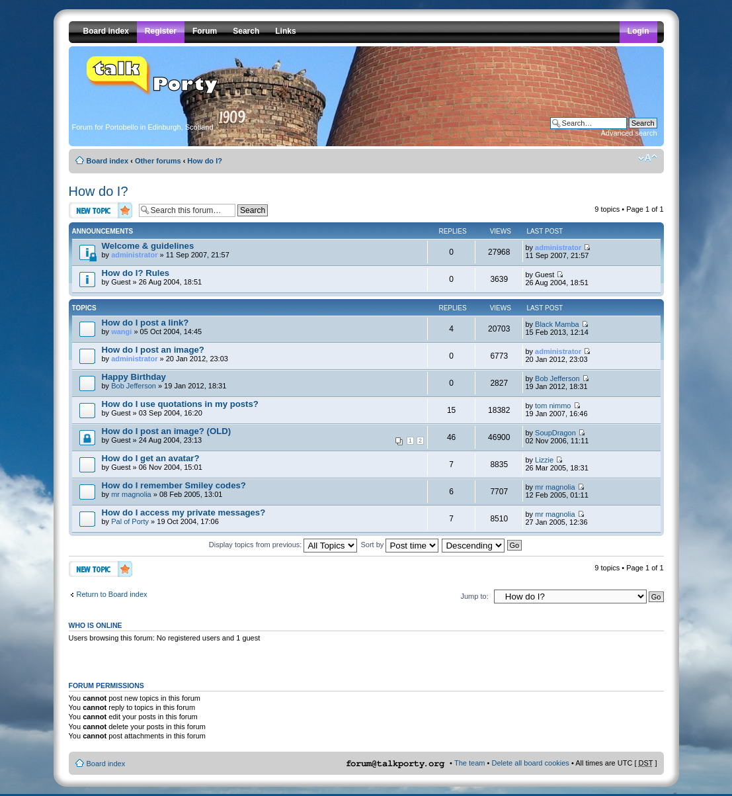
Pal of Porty (130, 521)
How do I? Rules (136, 273)
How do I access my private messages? (184, 512)
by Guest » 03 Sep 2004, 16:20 (180, 408)
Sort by (400, 545)
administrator (134, 255)
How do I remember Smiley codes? (174, 485)
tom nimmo (553, 406)
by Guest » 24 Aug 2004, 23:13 (264, 436)
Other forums (158, 161)
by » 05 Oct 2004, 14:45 (152, 326)
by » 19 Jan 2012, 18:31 (164, 381)
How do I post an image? (153, 350)
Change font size (647, 158)
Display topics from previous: (283, 545)
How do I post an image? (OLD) (166, 431)
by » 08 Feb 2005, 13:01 (174, 489)
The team (469, 763)
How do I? (204, 161)
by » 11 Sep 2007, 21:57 (165, 250)
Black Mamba (557, 324)
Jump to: (475, 596)
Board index (108, 161)
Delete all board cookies (530, 763)
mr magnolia (131, 494)
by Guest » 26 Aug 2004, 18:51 (152, 277)
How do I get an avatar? (151, 458)
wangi (121, 331)
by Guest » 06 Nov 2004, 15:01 (152, 462)
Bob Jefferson (133, 386)
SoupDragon (555, 433)
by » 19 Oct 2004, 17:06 (184, 516)
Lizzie (544, 460)
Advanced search (629, 133)
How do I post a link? (145, 323)
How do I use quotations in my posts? (180, 404)
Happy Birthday (134, 377)
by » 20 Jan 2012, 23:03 (165, 354)
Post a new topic (100, 210)
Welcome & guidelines (148, 246)
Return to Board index (112, 594)
